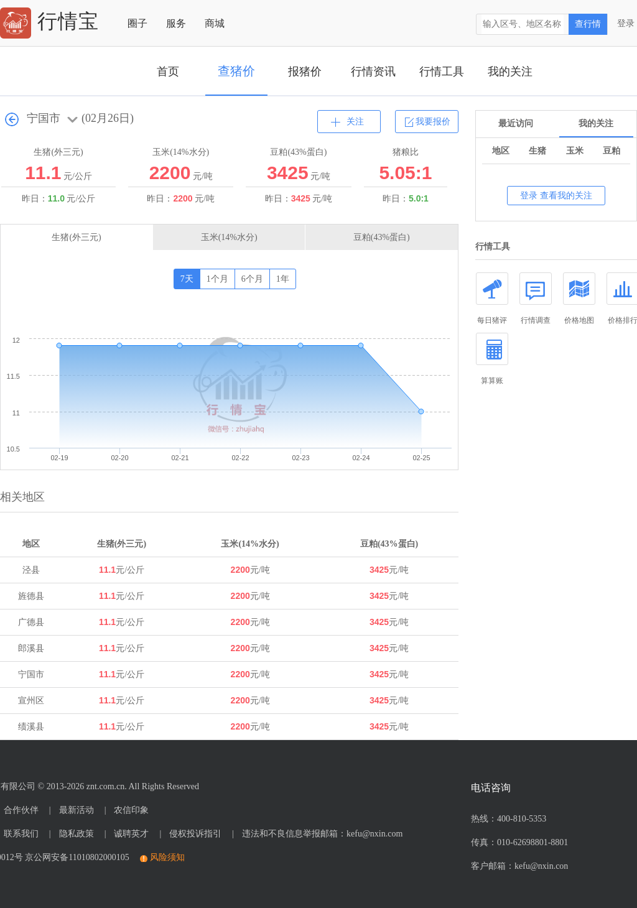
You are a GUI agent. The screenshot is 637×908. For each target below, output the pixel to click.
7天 (186, 279)
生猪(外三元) (76, 237)
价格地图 (579, 298)
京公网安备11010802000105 (77, 857)
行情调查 (535, 298)
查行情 (588, 24)
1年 (282, 279)
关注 (355, 121)
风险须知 (167, 857)
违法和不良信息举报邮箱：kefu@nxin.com (322, 833)
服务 (176, 23)
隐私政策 (76, 833)
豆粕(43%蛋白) (381, 237)
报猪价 (305, 71)
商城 (215, 23)
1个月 (217, 279)
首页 (168, 71)
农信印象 (131, 810)
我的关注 (510, 71)
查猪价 (236, 71)
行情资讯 (373, 71)
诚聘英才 (131, 833)
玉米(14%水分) (229, 237)
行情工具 (441, 71)
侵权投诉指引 (195, 833)
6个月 (252, 279)
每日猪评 (492, 298)
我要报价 (433, 121)
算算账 (492, 359)
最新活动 (76, 810)
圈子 (137, 23)
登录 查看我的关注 (556, 195)
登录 (626, 23)
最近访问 (515, 123)
